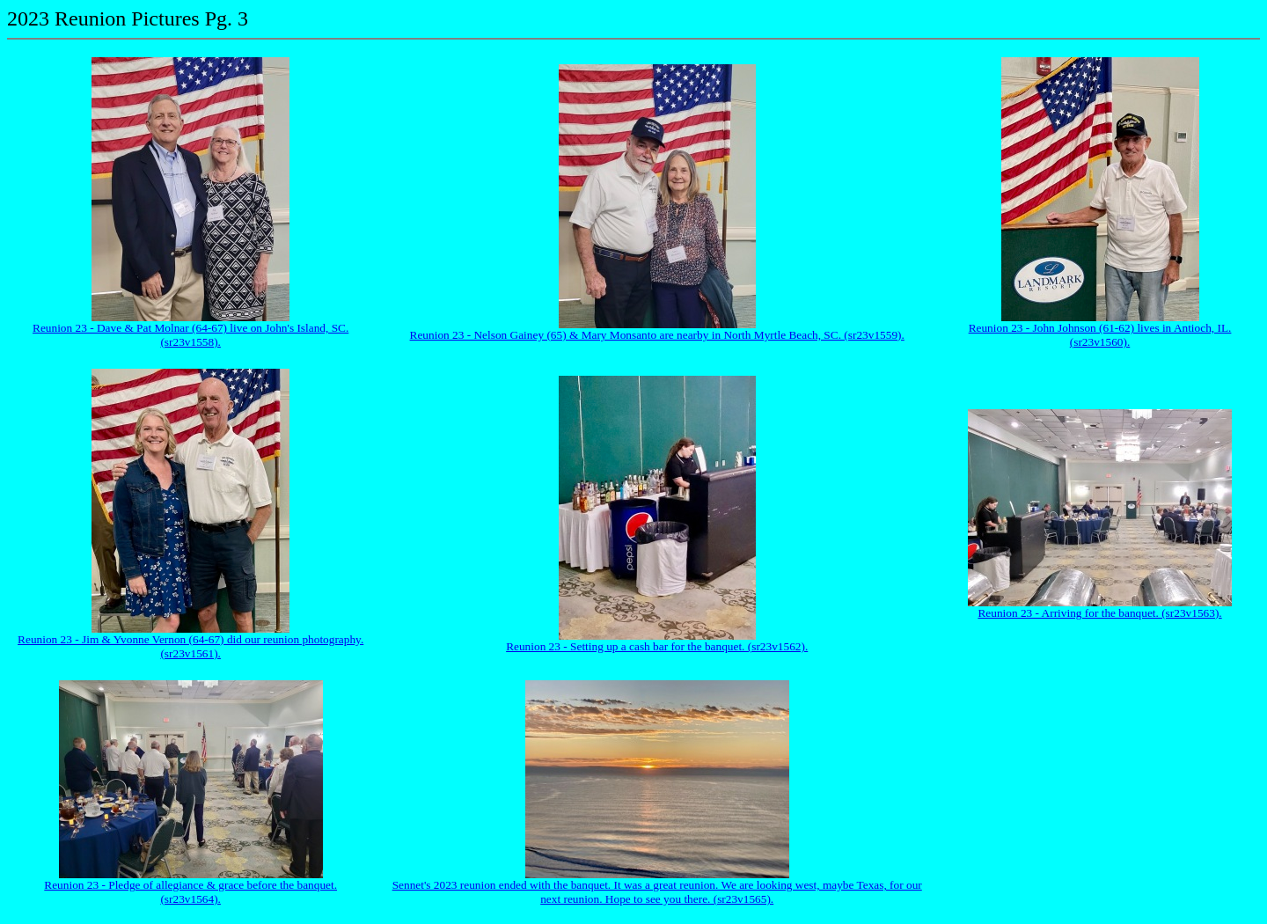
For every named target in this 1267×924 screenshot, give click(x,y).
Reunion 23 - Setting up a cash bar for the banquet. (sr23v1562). (657, 646)
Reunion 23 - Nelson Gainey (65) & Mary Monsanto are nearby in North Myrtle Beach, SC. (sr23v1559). (657, 334)
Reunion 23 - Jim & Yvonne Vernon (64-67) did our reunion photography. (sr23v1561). (190, 646)
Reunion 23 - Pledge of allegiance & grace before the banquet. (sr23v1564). (190, 892)
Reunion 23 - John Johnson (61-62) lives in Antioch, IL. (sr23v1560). (1100, 334)
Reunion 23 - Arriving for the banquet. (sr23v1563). (1099, 613)
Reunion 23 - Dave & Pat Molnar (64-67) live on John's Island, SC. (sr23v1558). (190, 334)
